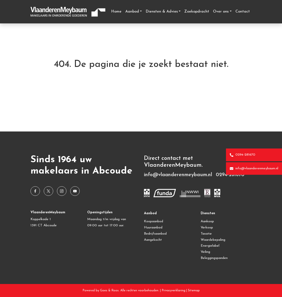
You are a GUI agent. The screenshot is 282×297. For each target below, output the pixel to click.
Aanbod (132, 11)
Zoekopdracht (196, 11)
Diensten (208, 213)
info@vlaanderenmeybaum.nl (254, 168)
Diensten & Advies (162, 11)
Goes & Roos (109, 290)
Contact (242, 11)
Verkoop (207, 227)
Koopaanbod (153, 221)
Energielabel (210, 246)
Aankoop (207, 221)
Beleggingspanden (214, 258)
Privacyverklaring (173, 290)
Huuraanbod (153, 227)
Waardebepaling (213, 240)
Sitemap (194, 290)
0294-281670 (242, 155)
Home (116, 11)
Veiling (205, 252)
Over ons (221, 11)
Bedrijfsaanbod (155, 234)
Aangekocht (153, 240)
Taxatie (206, 234)
